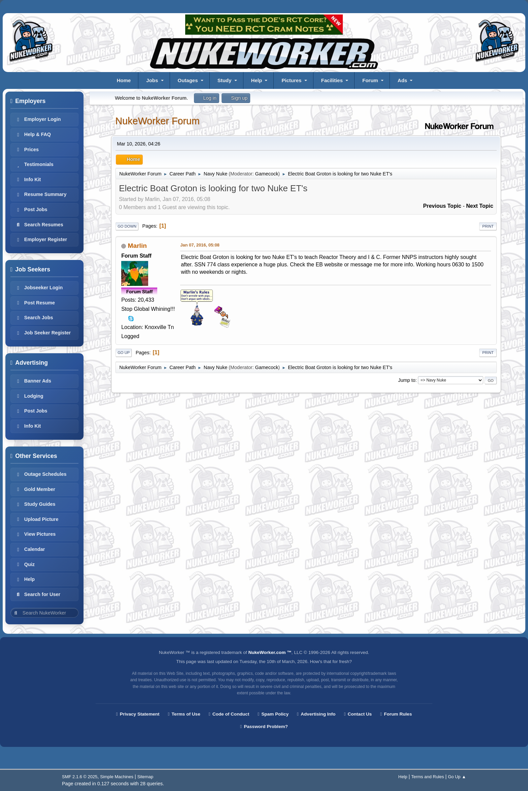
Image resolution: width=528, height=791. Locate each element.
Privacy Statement (138, 714)
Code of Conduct (229, 714)
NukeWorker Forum (157, 121)
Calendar (30, 549)
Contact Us (358, 714)
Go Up (124, 353)
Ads (402, 80)
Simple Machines (116, 776)
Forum (370, 80)
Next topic (479, 206)
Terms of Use (184, 714)
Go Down (127, 226)
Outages (188, 80)
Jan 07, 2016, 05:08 (200, 245)
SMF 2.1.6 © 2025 (79, 776)
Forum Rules (396, 714)
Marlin (137, 245)
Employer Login (38, 119)
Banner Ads (33, 381)
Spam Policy (273, 714)
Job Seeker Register (43, 332)
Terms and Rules (427, 776)
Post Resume (35, 302)
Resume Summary (41, 194)
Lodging (29, 396)
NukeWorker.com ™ (269, 652)
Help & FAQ (33, 134)
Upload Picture (37, 519)
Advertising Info (316, 714)
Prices (27, 149)
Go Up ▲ (457, 776)
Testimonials (34, 164)
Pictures (291, 80)
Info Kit (28, 179)
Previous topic (442, 206)
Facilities (332, 80)
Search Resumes (39, 224)
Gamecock (266, 173)
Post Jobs (31, 209)
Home (124, 80)
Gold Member (35, 489)
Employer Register (41, 239)
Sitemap (145, 776)
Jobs (152, 80)
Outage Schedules (41, 474)
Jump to (406, 380)
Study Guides (35, 504)
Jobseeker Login (39, 287)
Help (256, 80)
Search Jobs (34, 317)
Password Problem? (264, 726)
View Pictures (35, 534)
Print (488, 226)
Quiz (25, 564)
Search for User (37, 594)
